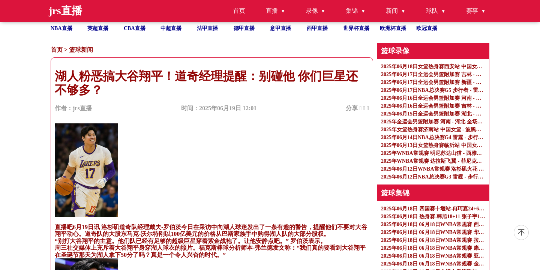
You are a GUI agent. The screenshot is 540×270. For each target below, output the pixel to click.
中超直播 (171, 28)
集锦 (352, 11)
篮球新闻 (81, 49)
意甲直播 (280, 28)
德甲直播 (244, 28)
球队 (432, 11)
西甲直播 (317, 28)
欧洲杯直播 (393, 28)
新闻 (392, 11)
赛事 (472, 11)
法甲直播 (207, 28)
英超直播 (97, 28)
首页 (239, 11)
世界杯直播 (356, 28)
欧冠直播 (426, 28)
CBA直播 (135, 28)
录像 (312, 11)
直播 (272, 11)
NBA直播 (61, 28)
